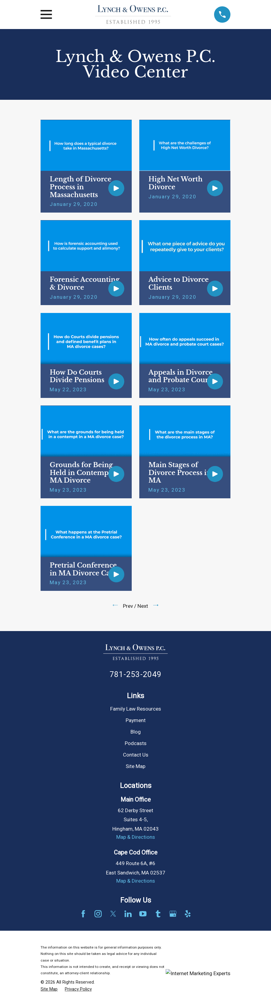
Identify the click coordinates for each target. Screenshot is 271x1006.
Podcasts (136, 743)
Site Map (135, 766)
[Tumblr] (158, 913)
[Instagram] (98, 913)
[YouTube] (143, 913)
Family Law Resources (135, 709)
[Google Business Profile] (173, 913)
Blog (136, 732)
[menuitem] (49, 989)
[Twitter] (113, 913)
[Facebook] (83, 913)
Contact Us (135, 755)
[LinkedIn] (128, 913)
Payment (136, 720)
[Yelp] (187, 913)
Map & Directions (135, 837)
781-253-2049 (135, 674)
